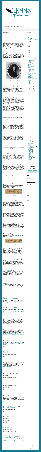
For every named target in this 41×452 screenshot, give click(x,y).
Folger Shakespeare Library (31, 93)
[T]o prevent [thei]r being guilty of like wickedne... (32, 39)
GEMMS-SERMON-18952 (8, 261)
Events (23, 28)
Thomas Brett (29, 154)
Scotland (29, 140)
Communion (29, 76)
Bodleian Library (30, 63)
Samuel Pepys (29, 137)
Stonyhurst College (30, 149)
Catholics (29, 71)
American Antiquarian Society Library (32, 58)
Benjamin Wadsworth (7, 437)
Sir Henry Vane (29, 144)
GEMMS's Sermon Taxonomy (17, 28)
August (29, 41)
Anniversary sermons (30, 60)
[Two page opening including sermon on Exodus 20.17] (22, 445)
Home (3, 28)
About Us (12, 28)
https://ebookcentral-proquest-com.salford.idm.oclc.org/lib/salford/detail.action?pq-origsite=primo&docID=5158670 (13, 401)
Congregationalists (6, 438)
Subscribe (32, 170)
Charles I (29, 72)
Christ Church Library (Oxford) (31, 73)
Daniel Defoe (29, 82)
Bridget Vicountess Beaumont (31, 66)
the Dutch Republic (30, 151)
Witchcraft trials (30, 160)
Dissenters (29, 87)
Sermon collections (30, 141)
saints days (29, 136)
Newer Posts (5, 440)
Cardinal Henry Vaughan (31, 69)
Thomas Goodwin (30, 156)
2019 (28, 50)
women (28, 161)
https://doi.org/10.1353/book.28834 (8, 427)
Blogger (30, 448)
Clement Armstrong (30, 75)
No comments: (12, 436)
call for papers (29, 68)
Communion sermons (30, 77)
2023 (28, 45)
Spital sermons (29, 145)
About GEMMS (7, 28)
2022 (28, 46)
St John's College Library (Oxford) (32, 146)
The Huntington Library (30, 152)
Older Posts (22, 440)
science (28, 139)
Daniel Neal (29, 83)
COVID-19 (29, 81)
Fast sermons (29, 92)
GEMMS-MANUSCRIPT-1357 (8, 270)
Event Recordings (28, 28)
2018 (28, 51)
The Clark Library (30, 150)
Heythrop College (30, 97)
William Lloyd (29, 159)
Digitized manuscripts (10, 438)
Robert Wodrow (29, 134)
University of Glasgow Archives (31, 157)
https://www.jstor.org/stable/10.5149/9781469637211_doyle (11, 371)
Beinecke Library (30, 61)
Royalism (29, 135)
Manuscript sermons (15, 438)
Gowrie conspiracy (30, 96)
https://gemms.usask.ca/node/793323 (12, 307)
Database (29, 84)
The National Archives (30, 153)
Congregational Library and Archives (16, 437)
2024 (28, 37)
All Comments (29, 178)
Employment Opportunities (31, 90)
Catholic (29, 70)
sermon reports (29, 142)
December (30, 38)
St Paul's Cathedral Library (31, 147)
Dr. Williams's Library (30, 88)
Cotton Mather (29, 80)
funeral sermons (30, 94)
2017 (28, 52)
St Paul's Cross (29, 148)
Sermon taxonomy (30, 143)
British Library (29, 67)
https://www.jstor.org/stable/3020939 (12, 407)
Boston (11, 437)
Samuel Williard (30, 138)
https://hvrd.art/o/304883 (11, 317)
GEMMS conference (30, 95)
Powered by (32, 173)
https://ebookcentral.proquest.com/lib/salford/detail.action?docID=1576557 (13, 383)
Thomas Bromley (30, 155)
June (29, 42)
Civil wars (29, 74)
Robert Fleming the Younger (31, 133)
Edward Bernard (30, 89)
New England (19, 438)
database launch (29, 85)
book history (29, 64)
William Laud (29, 158)
